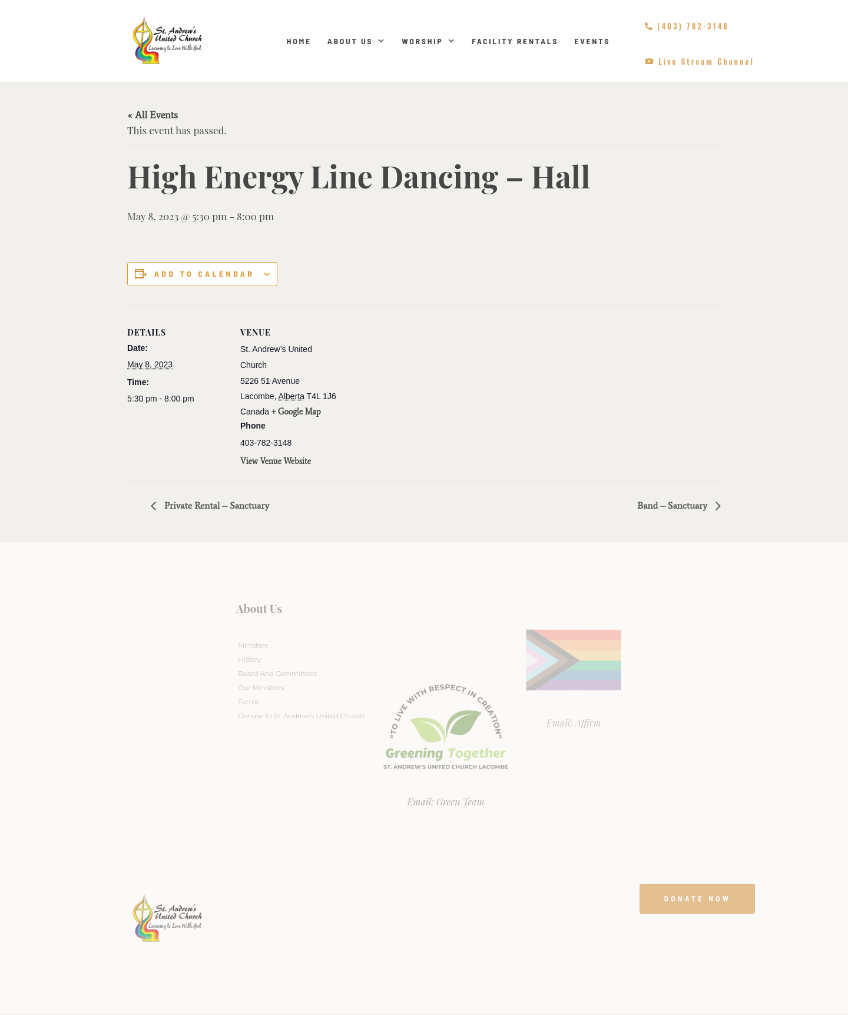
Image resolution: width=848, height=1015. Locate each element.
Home (299, 41)
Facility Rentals (515, 41)
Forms (248, 701)
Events (592, 41)
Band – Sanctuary (673, 505)
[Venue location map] (415, 386)
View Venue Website (275, 461)
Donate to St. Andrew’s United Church (301, 715)
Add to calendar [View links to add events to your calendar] (204, 274)
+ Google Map (296, 412)
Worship (429, 41)
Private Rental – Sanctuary (215, 505)
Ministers (253, 645)
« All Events (152, 115)
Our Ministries (261, 687)
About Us (356, 41)
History (249, 659)
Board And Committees (277, 673)
